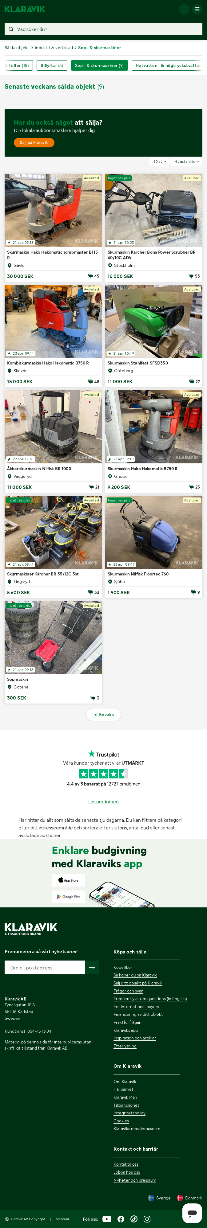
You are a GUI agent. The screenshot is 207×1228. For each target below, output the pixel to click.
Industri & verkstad (54, 47)
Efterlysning (125, 1045)
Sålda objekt (17, 47)
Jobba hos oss (126, 1172)
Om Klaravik (124, 1081)
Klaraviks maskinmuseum (136, 1128)
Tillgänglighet (126, 1105)
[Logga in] (184, 9)
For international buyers (136, 1006)
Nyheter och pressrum (134, 1180)
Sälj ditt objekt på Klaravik (137, 982)
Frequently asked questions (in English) (150, 998)
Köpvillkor (122, 967)
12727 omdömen (123, 784)
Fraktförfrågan (127, 1022)
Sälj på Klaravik (34, 142)
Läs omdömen (103, 802)
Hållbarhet (123, 1089)
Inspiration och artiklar (134, 1037)
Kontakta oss (125, 1164)
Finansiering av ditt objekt (138, 1014)
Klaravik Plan (125, 1097)
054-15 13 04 (39, 1031)
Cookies (121, 1120)
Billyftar (52, 65)
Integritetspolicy (129, 1112)
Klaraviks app (125, 1030)
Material (62, 1219)
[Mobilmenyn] (197, 9)
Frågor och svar (128, 990)
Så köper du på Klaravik (135, 975)
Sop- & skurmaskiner (99, 65)
